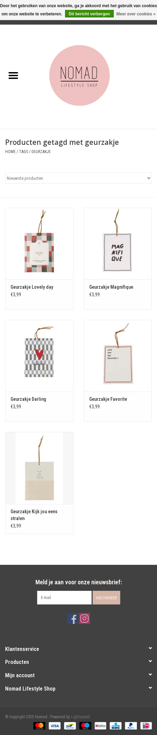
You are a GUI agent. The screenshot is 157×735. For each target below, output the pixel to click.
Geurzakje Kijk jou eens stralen (34, 515)
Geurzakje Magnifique (111, 287)
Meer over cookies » (136, 14)
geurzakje (41, 151)
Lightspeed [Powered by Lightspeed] (80, 716)
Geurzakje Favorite (108, 399)
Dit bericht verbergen (89, 14)
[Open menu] (13, 75)
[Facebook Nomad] (72, 618)
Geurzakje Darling (28, 399)
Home (10, 151)
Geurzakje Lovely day (32, 287)
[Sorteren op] (78, 178)
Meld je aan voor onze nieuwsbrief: (78, 582)
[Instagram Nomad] (84, 618)
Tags (23, 151)
